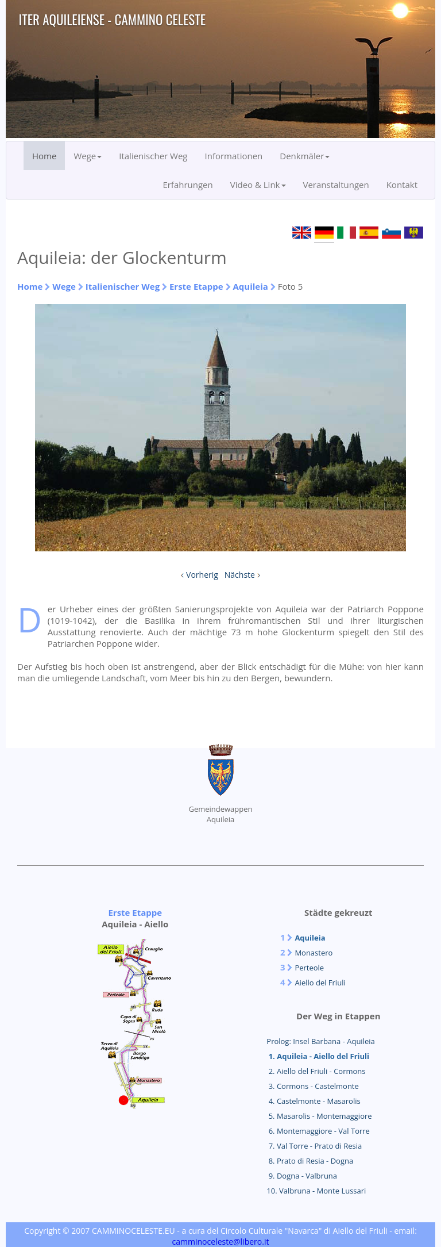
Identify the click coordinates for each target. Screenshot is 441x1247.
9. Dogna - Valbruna (301, 1176)
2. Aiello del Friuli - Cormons (315, 1071)
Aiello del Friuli (320, 982)
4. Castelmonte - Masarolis (313, 1101)
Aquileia (250, 286)
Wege (64, 286)
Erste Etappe (196, 286)
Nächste (240, 574)
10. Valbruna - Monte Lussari (316, 1190)
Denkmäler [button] (305, 156)
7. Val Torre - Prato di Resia (314, 1146)
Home (44, 156)
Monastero (313, 952)
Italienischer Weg (153, 156)
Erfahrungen (187, 184)
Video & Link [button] (258, 184)
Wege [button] (88, 156)
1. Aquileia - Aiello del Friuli (317, 1056)
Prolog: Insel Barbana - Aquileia (320, 1041)
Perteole (309, 967)
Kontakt (401, 184)
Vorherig (202, 574)
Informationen (234, 156)
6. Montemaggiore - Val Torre (318, 1131)
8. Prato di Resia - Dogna (309, 1161)
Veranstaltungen (336, 184)
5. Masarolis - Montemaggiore (319, 1116)
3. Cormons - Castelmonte (312, 1086)
